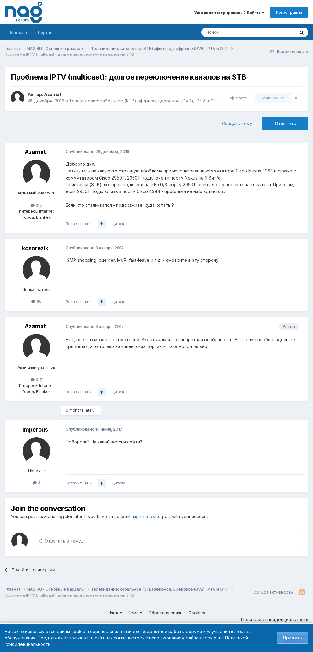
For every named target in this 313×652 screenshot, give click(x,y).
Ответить (285, 123)
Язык (115, 612)
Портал (45, 32)
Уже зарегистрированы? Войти (229, 12)
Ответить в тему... (61, 540)
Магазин (18, 32)
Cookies (196, 612)
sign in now (144, 516)
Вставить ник (79, 223)
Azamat (52, 94)
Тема (135, 612)
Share (238, 97)
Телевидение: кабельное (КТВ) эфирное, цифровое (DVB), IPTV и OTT (144, 100)
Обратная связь (165, 612)
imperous (35, 429)
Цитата (119, 223)
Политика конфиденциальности (274, 619)
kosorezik (35, 248)
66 (36, 301)
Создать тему (237, 123)
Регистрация (289, 12)
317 (36, 205)
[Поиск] (231, 32)
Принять (292, 637)
